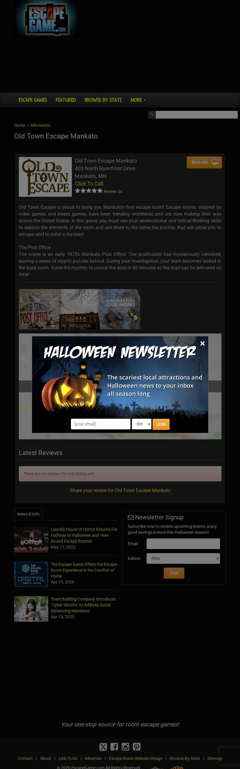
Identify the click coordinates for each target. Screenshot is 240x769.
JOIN (161, 424)
